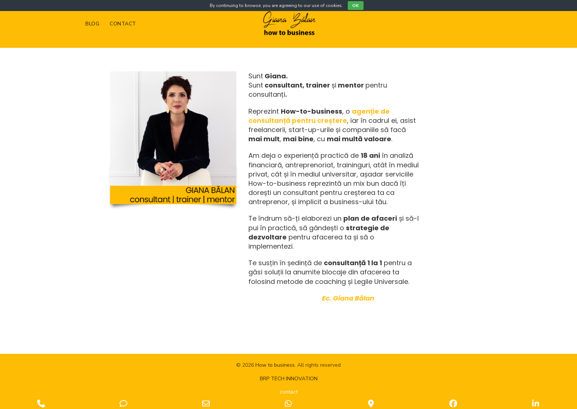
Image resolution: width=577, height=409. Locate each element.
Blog (92, 23)
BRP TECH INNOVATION (289, 378)
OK (355, 5)
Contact (123, 23)
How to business (275, 365)
